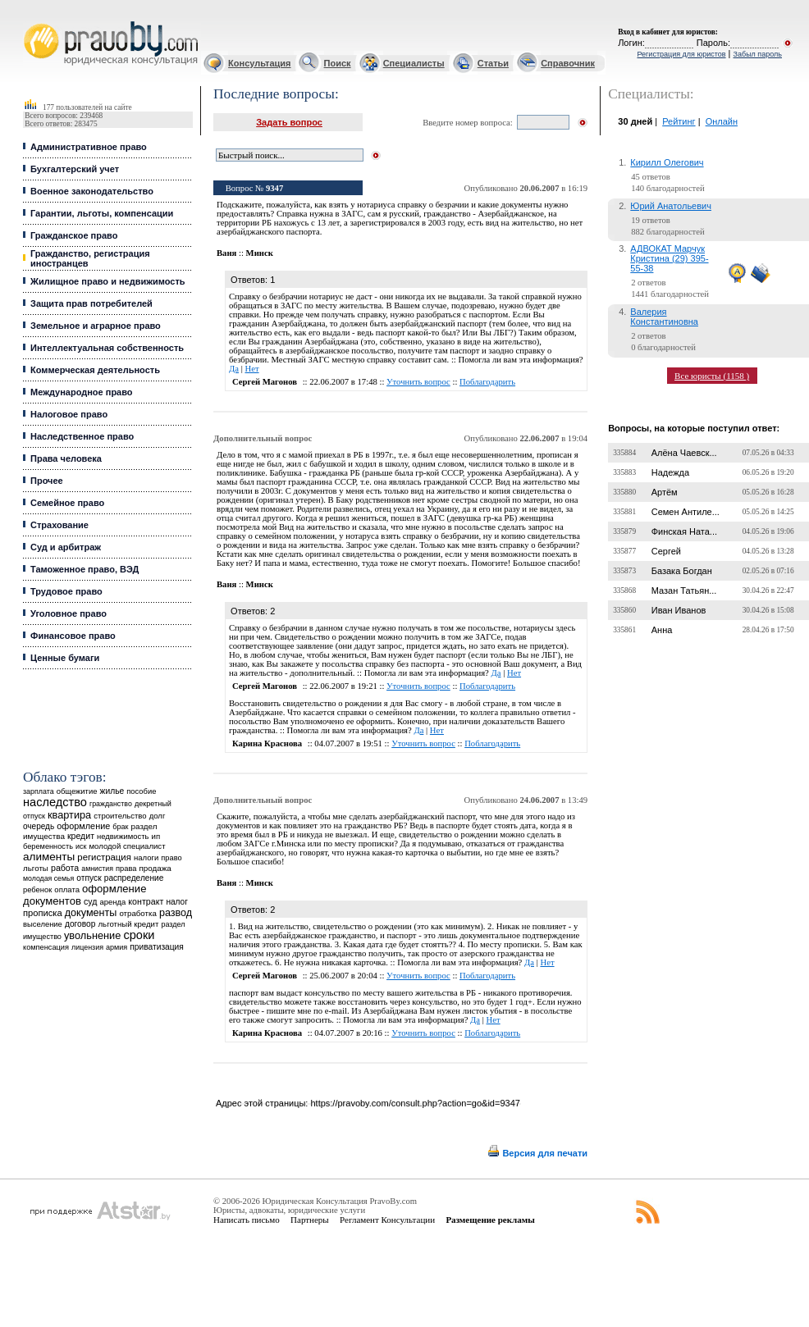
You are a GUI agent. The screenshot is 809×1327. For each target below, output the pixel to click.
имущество (42, 937)
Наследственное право (82, 436)
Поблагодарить (487, 381)
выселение (42, 923)
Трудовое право (66, 591)
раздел (173, 924)
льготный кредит (128, 923)
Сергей (666, 551)
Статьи (493, 63)
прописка (42, 913)
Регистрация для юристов (681, 54)
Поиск (337, 63)
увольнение (92, 935)
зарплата (38, 791)
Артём (664, 492)
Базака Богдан (681, 571)
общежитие (77, 791)
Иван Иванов (678, 610)
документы (91, 913)
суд (90, 901)
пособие (141, 791)
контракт (145, 901)
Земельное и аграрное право (95, 326)
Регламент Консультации (387, 1219)
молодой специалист (127, 845)
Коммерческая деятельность (95, 370)
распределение (134, 877)
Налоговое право (68, 414)
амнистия (97, 868)
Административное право (88, 147)
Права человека (66, 458)
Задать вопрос (289, 122)
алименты (49, 856)
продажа (155, 868)
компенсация (46, 947)
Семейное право (67, 503)
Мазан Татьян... (684, 590)
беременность (48, 846)
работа (65, 868)
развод (175, 913)
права (126, 868)
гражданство (110, 804)
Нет (251, 368)
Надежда (670, 472)
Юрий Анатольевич (670, 206)
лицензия (87, 947)
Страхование (59, 525)
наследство (55, 802)
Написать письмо (246, 1219)
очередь (38, 826)
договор (80, 923)
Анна (662, 630)
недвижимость (123, 836)
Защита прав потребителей (91, 303)
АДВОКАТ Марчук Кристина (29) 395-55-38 (669, 258)
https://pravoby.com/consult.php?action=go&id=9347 (414, 1103)
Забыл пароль (758, 54)
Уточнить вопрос (418, 381)
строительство (120, 815)
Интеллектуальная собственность (107, 348)
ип (155, 836)
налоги (146, 857)
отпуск (88, 877)
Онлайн (722, 121)
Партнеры (309, 1219)
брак (120, 827)
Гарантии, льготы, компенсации (101, 213)
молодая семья (48, 878)
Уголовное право (68, 613)
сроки (138, 935)
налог (177, 901)
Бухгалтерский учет (74, 169)
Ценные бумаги (64, 658)
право (171, 858)
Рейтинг (678, 121)
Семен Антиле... (685, 512)
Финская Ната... (684, 531)
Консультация (259, 63)
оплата (67, 889)
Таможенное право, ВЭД (84, 569)
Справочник (568, 63)
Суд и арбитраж (65, 547)
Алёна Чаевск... (684, 453)
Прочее (46, 481)
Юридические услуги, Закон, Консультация (31, 21)
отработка (137, 913)
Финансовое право (73, 636)
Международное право (81, 392)
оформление (83, 826)
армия (116, 947)
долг (157, 815)
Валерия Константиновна (664, 316)
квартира (69, 815)
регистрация (103, 857)
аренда (112, 901)
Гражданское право (73, 235)
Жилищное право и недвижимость (107, 281)
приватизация (157, 946)
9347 (274, 188)
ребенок (37, 889)
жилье (112, 791)
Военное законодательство (91, 191)
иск (80, 846)
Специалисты (414, 63)
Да (234, 368)
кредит (80, 836)
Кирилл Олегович (666, 162)
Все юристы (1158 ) (711, 376)
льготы (35, 868)
